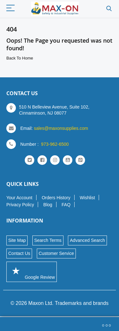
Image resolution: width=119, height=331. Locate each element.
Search (109, 8)
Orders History (56, 197)
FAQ (66, 204)
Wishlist (87, 197)
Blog (47, 204)
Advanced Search (87, 240)
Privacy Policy (20, 204)
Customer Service (56, 253)
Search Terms (48, 240)
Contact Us (19, 253)
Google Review (31, 272)
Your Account (19, 197)
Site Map (17, 240)
